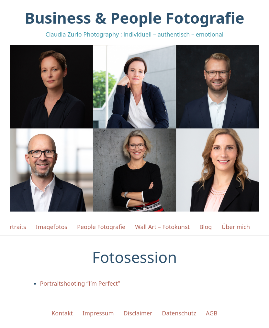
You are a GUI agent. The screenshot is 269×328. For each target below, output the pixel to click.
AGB (212, 313)
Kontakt (62, 313)
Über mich (235, 227)
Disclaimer (138, 313)
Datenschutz (179, 313)
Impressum (98, 313)
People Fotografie (101, 227)
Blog (205, 227)
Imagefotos (51, 227)
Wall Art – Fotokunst (162, 227)
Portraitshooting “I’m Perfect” (80, 283)
